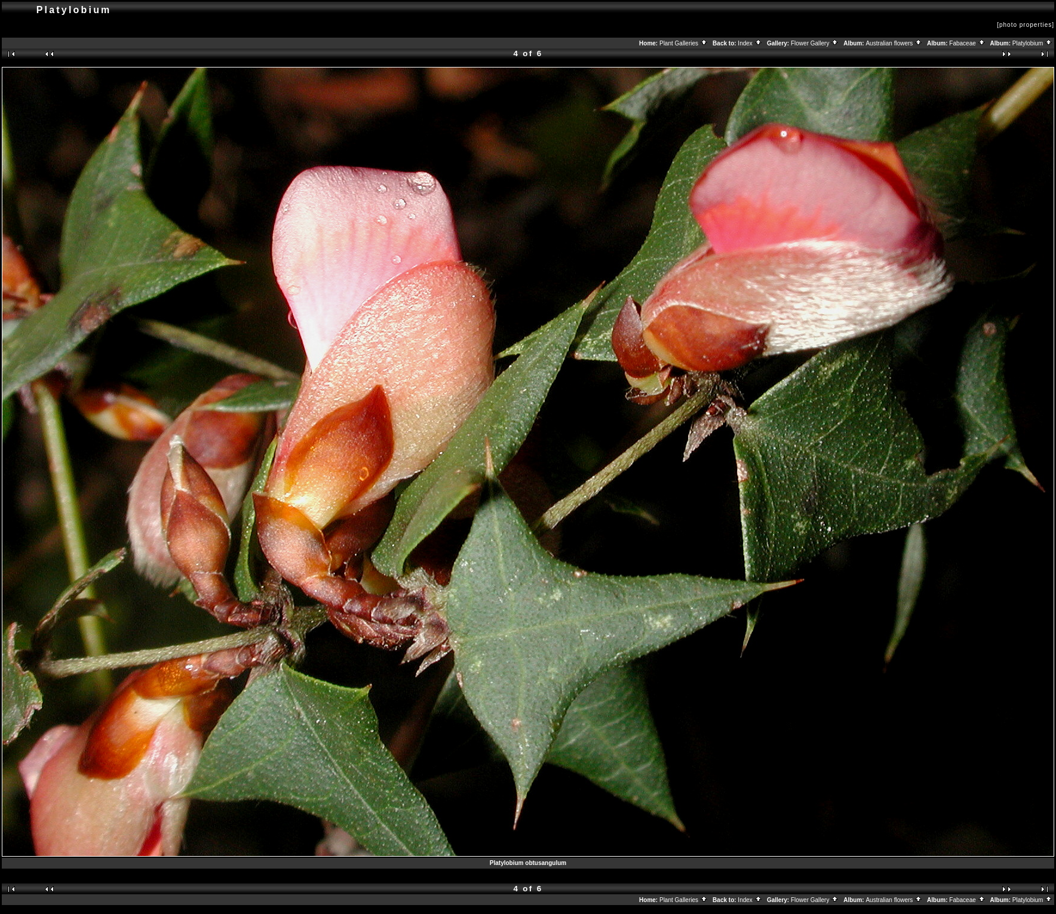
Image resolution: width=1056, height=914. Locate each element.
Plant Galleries (683, 43)
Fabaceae (967, 43)
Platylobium (1032, 43)
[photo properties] (1025, 25)
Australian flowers (893, 43)
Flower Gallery (815, 43)
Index (750, 43)
